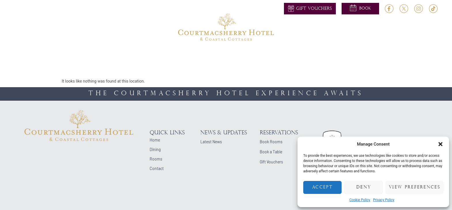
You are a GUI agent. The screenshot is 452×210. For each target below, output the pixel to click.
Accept (322, 187)
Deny (363, 187)
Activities (219, 54)
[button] (440, 144)
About (111, 54)
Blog (333, 54)
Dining (159, 54)
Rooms (135, 54)
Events (247, 54)
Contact (357, 54)
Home (89, 54)
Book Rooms (271, 141)
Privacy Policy (383, 200)
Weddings (187, 54)
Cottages (308, 54)
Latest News (211, 141)
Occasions (276, 54)
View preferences (414, 187)
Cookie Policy (359, 200)
